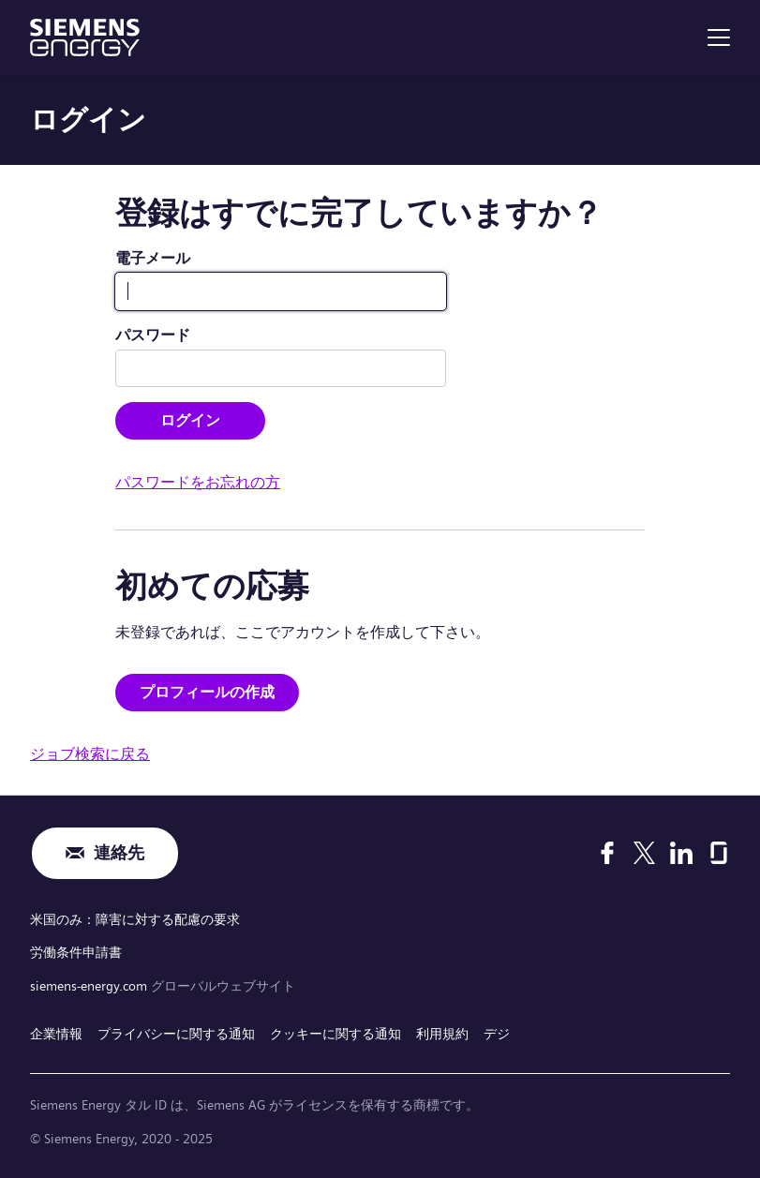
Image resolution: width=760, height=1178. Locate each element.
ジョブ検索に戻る (90, 754)
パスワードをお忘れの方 (197, 482)
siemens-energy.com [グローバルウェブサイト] (90, 985)
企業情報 (56, 1033)
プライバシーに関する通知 (176, 1033)
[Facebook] (607, 853)
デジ (497, 1033)
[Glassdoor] (719, 853)
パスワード (152, 335)
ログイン (190, 420)
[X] (644, 853)
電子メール (152, 258)
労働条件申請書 (76, 952)
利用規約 (442, 1033)
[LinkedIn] (681, 853)
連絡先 (119, 853)
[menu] (719, 37)
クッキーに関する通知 (335, 1033)
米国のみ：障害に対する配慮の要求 (135, 919)
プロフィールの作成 (207, 692)
